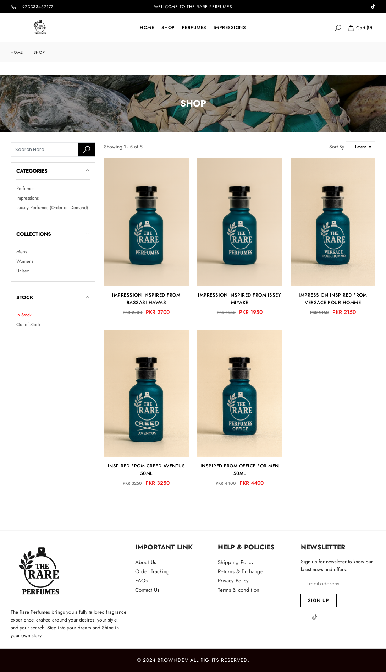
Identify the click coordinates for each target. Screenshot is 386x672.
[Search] (337, 27)
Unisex (22, 271)
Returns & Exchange (240, 571)
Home (147, 27)
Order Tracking (152, 571)
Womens (24, 261)
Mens (21, 251)
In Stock (24, 314)
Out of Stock (28, 324)
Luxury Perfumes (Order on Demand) (52, 208)
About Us (145, 562)
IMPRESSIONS (230, 27)
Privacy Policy (233, 581)
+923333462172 (37, 7)
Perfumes (194, 27)
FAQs (141, 581)
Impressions (27, 198)
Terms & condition (238, 590)
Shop (168, 27)
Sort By (337, 146)
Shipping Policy (236, 562)
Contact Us (147, 590)
